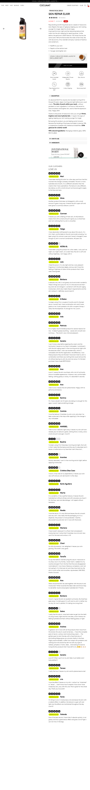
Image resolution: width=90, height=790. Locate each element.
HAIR (11, 5)
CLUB (81, 5)
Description (54, 96)
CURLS (22, 5)
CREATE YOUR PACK (72, 5)
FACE (2, 5)
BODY (7, 5)
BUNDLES (16, 5)
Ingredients (54, 143)
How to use (54, 139)
